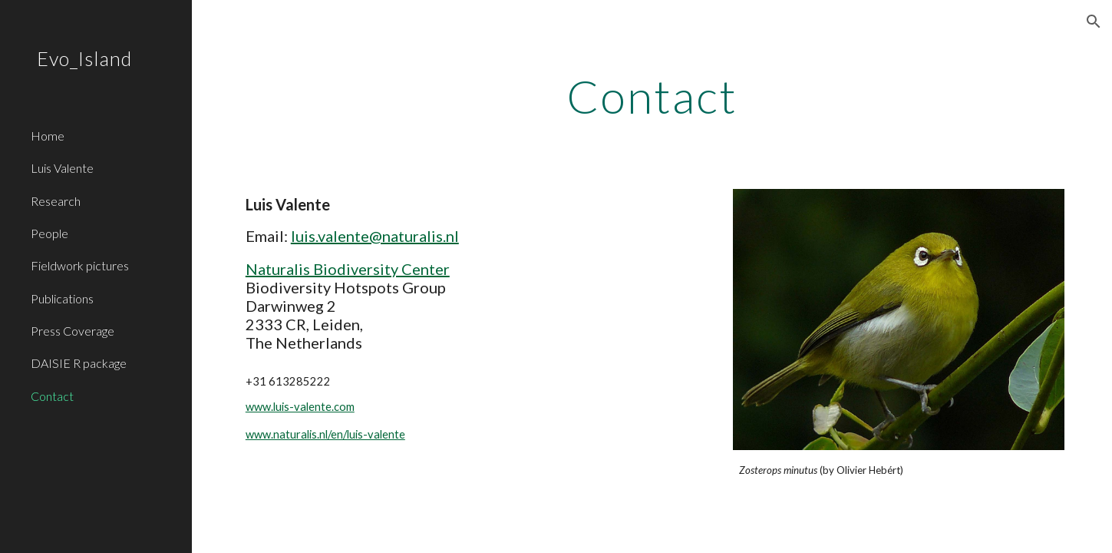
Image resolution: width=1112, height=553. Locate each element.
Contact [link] (52, 396)
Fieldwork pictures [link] (80, 265)
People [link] (49, 233)
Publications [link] (62, 298)
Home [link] (47, 135)
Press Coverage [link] (72, 330)
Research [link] (56, 201)
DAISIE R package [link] (79, 363)
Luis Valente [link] (62, 168)
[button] (1093, 21)
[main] (651, 96)
